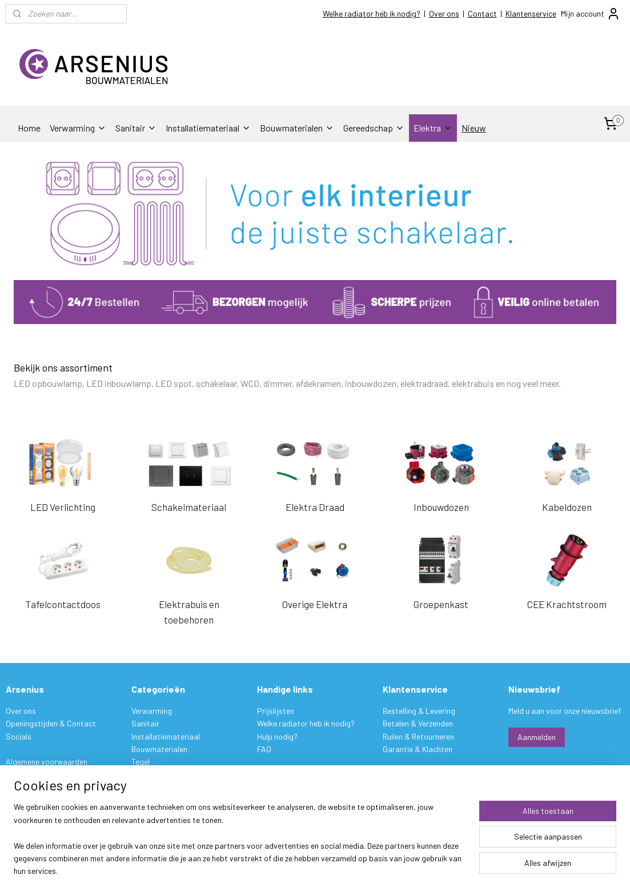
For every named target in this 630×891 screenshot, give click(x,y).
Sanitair (136, 127)
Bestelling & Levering (419, 711)
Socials (18, 736)
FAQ (264, 749)
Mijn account (590, 14)
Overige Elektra (314, 603)
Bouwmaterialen (297, 127)
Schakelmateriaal (188, 507)
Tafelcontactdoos (63, 603)
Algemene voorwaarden (46, 761)
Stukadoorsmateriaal (169, 775)
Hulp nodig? (277, 736)
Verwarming (78, 127)
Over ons (444, 13)
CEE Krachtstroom (567, 603)
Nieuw (474, 127)
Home (29, 127)
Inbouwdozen (441, 507)
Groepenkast (441, 603)
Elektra (433, 127)
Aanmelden (536, 737)
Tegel (140, 761)
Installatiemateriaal (208, 127)
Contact (482, 13)
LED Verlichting (62, 507)
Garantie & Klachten (417, 749)
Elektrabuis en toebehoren (189, 611)
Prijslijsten (275, 711)
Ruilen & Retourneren (418, 736)
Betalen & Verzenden (418, 723)
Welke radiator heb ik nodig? (371, 13)
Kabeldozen (567, 507)
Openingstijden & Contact (51, 723)
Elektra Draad (315, 507)
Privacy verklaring (36, 775)
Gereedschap (373, 127)
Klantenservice (530, 13)
